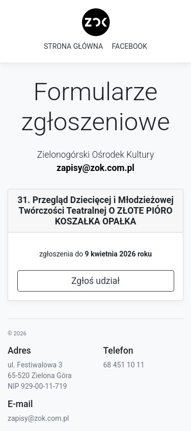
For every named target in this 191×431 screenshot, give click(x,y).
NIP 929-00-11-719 (37, 386)
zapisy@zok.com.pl (95, 168)
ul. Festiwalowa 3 (35, 365)
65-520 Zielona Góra (40, 375)
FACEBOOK (129, 46)
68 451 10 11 (124, 365)
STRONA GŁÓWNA (73, 46)
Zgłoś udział (95, 281)
